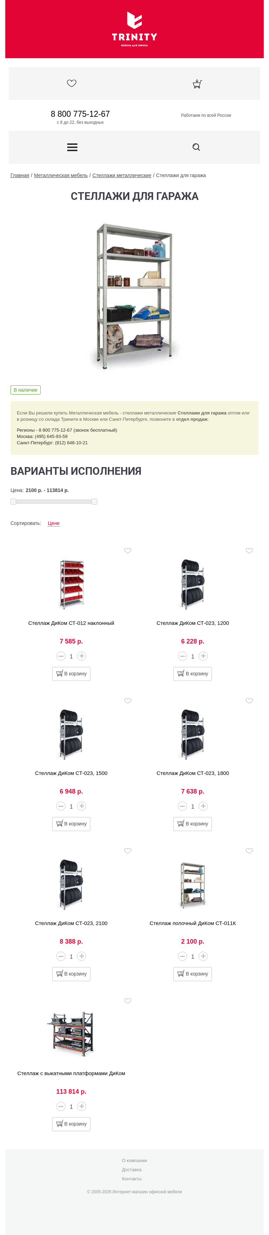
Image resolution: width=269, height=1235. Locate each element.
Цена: (17, 490)
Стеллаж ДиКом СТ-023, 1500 (71, 773)
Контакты (132, 1178)
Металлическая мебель (61, 175)
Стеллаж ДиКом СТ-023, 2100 (71, 923)
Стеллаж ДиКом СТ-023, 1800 (193, 773)
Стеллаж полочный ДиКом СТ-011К (193, 923)
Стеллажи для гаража (181, 175)
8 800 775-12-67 (80, 114)
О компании (134, 1160)
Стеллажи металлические (121, 175)
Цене (54, 523)
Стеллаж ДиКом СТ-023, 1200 (193, 623)
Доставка (132, 1169)
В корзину (75, 673)
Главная (20, 175)
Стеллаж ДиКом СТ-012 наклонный (71, 623)
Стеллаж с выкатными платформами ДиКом (71, 1073)
